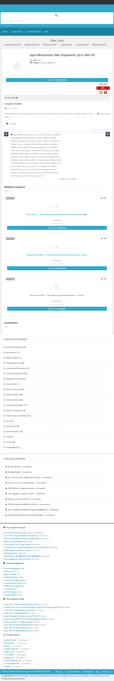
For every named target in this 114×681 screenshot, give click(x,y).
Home (5, 32)
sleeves (53, 169)
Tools (8, 437)
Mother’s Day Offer (32, 45)
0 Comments (105, 114)
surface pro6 (26, 173)
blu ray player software (41, 138)
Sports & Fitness (12, 432)
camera (46, 141)
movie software (44, 157)
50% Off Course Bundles (14, 542)
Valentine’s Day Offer (13, 45)
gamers (28, 150)
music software (33, 163)
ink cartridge (54, 150)
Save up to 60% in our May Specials (18, 622)
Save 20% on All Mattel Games (16, 613)
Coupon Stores (17, 32)
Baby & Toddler (12, 358)
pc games (33, 166)
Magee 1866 (9, 652)
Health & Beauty (12, 395)
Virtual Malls (11, 447)
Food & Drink (11, 384)
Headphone (36, 150)
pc (27, 166)
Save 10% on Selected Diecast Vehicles (20, 610)
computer (53, 141)
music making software (28, 160)
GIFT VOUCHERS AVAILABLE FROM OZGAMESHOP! (28, 510)
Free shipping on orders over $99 (20, 494)
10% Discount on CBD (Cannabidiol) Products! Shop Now (26, 547)
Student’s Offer (67, 45)
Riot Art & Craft (11, 640)
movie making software (28, 157)
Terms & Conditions (73, 672)
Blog (46, 32)
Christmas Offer (82, 45)
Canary (7, 666)
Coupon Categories (34, 32)
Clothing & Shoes (13, 363)
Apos (39, 60)
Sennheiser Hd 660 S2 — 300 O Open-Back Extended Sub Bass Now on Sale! (57, 255)
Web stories (106, 672)
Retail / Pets (11, 426)
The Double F (10, 655)
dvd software (24, 147)
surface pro (15, 173)
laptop (21, 154)
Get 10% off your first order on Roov (19, 533)
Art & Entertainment (14, 347)
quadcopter (44, 169)
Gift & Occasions (12, 389)
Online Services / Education (16, 416)
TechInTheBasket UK (13, 661)
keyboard (14, 154)
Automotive (10, 352)
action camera (43, 135)
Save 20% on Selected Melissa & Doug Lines (22, 604)
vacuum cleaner (44, 173)
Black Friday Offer (99, 45)
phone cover (24, 169)
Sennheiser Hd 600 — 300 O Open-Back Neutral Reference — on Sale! (57, 295)
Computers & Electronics (16, 368)
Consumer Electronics (47, 63)
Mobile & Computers (14, 410)
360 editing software (25, 135)
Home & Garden (12, 400)
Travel (8, 442)
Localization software (38, 154)
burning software (35, 141)
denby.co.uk (9, 658)
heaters (45, 150)
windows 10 (38, 176)
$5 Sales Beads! (14, 467)
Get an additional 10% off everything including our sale (25, 619)
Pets (8, 421)
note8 (22, 166)
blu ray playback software (21, 138)
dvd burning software (40, 144)
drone (21, 144)
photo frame (34, 169)
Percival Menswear (12, 663)
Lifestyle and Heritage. (14, 405)
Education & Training (14, 379)
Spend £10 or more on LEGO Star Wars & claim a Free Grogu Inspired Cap (33, 607)
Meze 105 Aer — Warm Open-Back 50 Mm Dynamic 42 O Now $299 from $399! (57, 214)
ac (35, 135)
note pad (16, 166)
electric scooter (45, 147)
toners (34, 173)
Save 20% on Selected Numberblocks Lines (21, 625)
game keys (20, 150)
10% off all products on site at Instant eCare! (22, 539)
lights (27, 154)
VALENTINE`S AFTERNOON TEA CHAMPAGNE (22, 556)
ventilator (54, 173)
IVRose (7, 646)
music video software (48, 163)
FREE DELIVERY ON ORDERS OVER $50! (23, 504)
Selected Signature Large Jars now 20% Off (21, 616)
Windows (29, 176)
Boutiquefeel (9, 643)
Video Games (16, 176)
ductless (27, 144)
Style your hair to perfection (18, 499)
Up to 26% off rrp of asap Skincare (21, 483)
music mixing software (47, 160)
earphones (34, 147)
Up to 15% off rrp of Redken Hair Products (24, 477)
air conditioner (55, 135)
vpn (23, 176)
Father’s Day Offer (50, 45)
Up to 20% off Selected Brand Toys (18, 631)
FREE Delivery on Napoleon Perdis (21, 488)
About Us (59, 672)
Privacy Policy (88, 672)
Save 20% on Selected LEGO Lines (18, 628)
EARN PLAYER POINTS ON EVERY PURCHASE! (25, 515)
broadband (23, 141)
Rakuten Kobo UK (11, 649)
